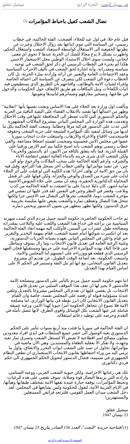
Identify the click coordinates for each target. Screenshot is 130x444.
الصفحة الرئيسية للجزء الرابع (65, 440)
